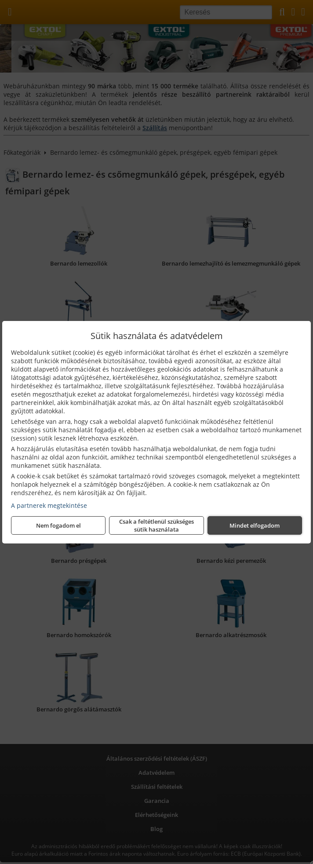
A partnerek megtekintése (49, 505)
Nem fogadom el (58, 525)
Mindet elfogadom (254, 525)
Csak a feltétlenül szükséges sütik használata (156, 525)
